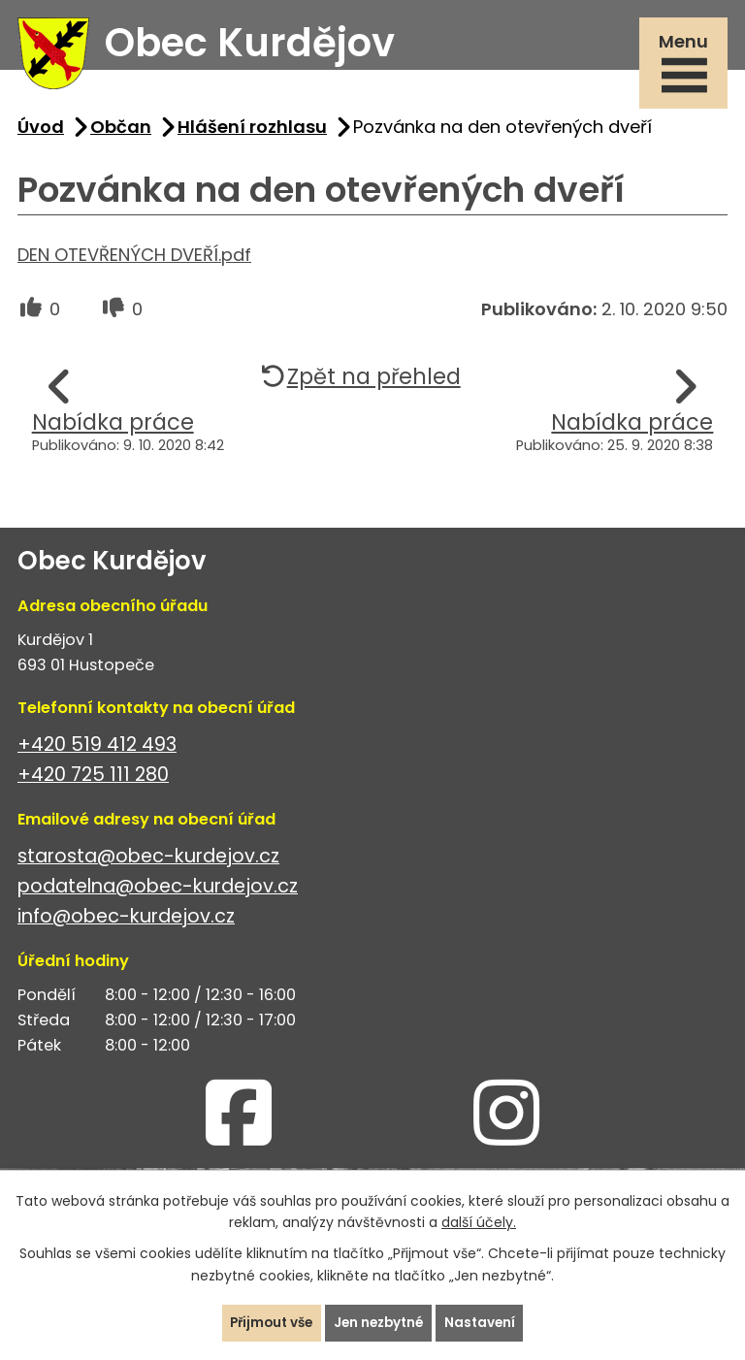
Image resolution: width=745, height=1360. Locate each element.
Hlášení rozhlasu (252, 134)
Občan (120, 134)
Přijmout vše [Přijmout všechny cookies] (267, 1322)
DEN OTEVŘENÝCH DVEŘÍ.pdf (134, 262)
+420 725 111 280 (93, 782)
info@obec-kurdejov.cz (126, 924)
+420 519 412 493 (97, 752)
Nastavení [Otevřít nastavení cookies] (485, 1322)
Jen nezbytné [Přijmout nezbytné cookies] (380, 1322)
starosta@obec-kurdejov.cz (148, 864)
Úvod (40, 134)
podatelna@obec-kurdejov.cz (157, 894)
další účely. (478, 1221)
